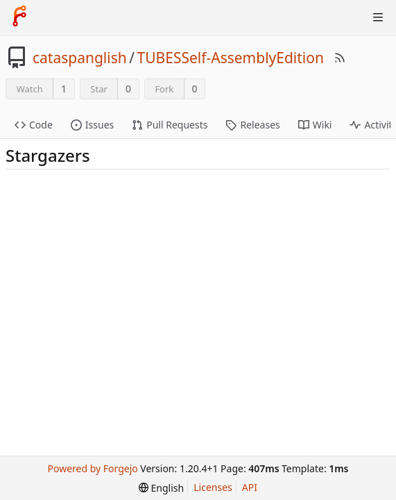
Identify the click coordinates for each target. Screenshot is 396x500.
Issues (92, 124)
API (249, 487)
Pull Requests (169, 124)
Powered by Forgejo (92, 468)
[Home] (19, 17)
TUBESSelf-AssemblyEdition (230, 58)
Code (34, 124)
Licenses (212, 487)
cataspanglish (80, 58)
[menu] (161, 487)
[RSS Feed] (340, 57)
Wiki (315, 124)
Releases (252, 124)
